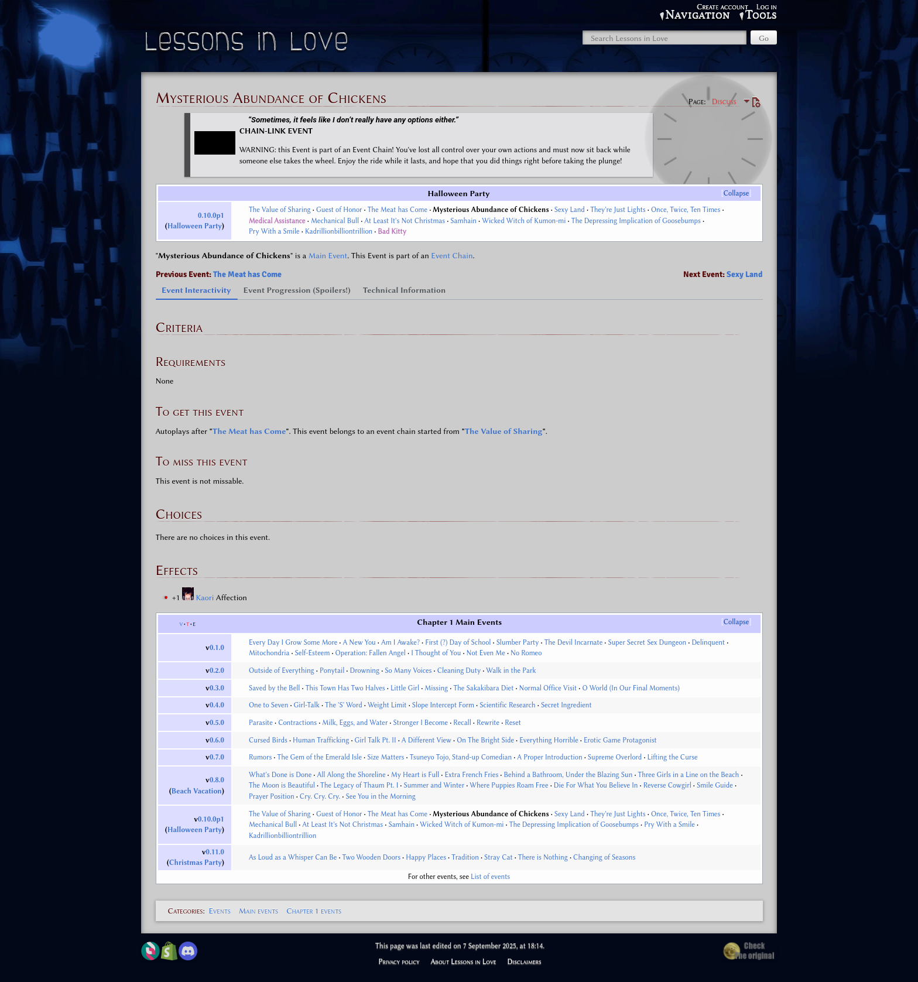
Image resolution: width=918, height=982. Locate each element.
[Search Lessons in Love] (664, 37)
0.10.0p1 (211, 215)
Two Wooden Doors (371, 857)
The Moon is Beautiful (282, 785)
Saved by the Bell (274, 688)
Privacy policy (398, 961)
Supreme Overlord (615, 757)
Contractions (297, 722)
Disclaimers (525, 961)
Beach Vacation (197, 791)
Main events (258, 910)
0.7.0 (217, 757)
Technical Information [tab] (404, 290)
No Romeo (526, 653)
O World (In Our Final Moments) (631, 688)
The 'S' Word (343, 705)
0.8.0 (217, 780)
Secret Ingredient (566, 705)
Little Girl (405, 688)
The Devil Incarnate (573, 642)
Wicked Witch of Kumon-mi (524, 221)
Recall (462, 722)
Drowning (365, 670)
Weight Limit (387, 705)
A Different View (426, 740)
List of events (490, 876)
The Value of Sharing (280, 210)
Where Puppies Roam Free (509, 785)
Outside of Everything (281, 670)
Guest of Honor (339, 210)
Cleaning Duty (459, 670)
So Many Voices (408, 670)
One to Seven (268, 705)
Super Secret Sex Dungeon (647, 642)
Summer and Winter (433, 785)
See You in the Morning (381, 796)
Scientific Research (507, 705)
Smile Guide (715, 785)
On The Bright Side (485, 740)
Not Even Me (486, 653)
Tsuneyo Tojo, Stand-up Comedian (461, 757)
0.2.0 (217, 670)
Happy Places (426, 857)
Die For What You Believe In (596, 785)
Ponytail (332, 670)
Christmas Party (195, 862)
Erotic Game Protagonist (620, 740)
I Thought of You (436, 653)
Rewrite (488, 722)
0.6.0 (217, 740)
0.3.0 (217, 688)
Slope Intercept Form (443, 705)
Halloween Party (194, 226)
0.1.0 (217, 648)
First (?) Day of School (458, 642)
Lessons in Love (248, 44)
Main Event (328, 255)
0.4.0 (217, 705)
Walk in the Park (511, 670)
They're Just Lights (618, 210)
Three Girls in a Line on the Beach (688, 775)
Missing (436, 688)
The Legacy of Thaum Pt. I (359, 785)
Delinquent (708, 642)
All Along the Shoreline (351, 775)
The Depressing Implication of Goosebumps (636, 221)
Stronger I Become (420, 722)
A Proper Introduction (549, 757)
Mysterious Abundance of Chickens (491, 210)
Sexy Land (569, 210)
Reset (513, 722)
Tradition (465, 857)
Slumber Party (517, 642)
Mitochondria (269, 653)
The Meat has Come (397, 210)
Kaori (205, 597)
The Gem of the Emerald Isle (320, 757)
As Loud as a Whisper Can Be (293, 857)
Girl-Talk (307, 705)
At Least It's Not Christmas (404, 221)
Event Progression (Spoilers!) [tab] (297, 290)
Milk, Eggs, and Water (355, 722)
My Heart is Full (415, 775)
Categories (185, 910)
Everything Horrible (548, 740)
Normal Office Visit (548, 688)
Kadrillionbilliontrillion (338, 231)
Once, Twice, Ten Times (685, 210)
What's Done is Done (280, 775)
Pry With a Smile (274, 231)
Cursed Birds (268, 740)
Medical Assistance (277, 221)
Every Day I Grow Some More (293, 642)
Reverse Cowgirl (667, 785)
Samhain (463, 221)
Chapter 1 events (313, 910)
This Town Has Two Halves (345, 688)
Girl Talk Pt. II (375, 740)
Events (219, 910)
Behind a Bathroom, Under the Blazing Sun (568, 775)
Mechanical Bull (335, 221)
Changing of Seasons (604, 857)
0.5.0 (217, 722)
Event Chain (451, 255)
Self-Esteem (312, 653)
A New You (359, 642)
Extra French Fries (471, 775)
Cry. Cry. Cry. (320, 796)
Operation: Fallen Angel (370, 653)
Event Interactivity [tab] (196, 290)
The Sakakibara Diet (483, 688)
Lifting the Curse (673, 757)
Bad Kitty (392, 231)
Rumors (260, 757)
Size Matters (385, 757)
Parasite (261, 722)
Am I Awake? (400, 642)
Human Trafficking (321, 740)
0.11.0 (215, 852)
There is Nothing (543, 857)
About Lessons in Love (463, 961)
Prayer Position (271, 796)
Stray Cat (498, 857)
